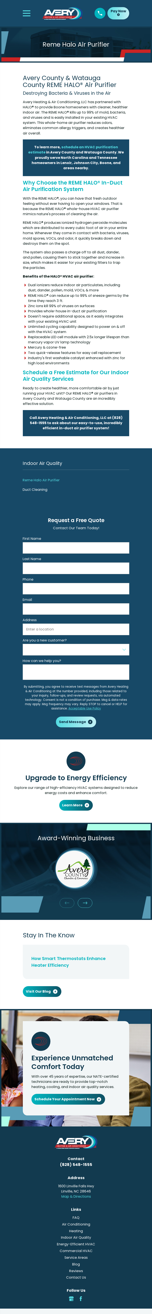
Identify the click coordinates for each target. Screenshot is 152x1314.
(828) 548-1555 (76, 1164)
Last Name (32, 559)
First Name (32, 539)
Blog (76, 1264)
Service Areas (76, 1257)
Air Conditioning (76, 1224)
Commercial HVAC (76, 1250)
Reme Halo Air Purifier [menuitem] (41, 480)
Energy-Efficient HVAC (76, 1244)
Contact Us (76, 1277)
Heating (76, 1231)
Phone (28, 579)
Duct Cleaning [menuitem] (35, 489)
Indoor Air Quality (76, 1237)
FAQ (76, 1217)
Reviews (76, 1270)
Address (30, 620)
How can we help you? (42, 661)
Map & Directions (76, 1196)
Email (27, 600)
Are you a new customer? (45, 640)
